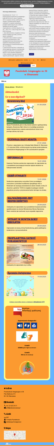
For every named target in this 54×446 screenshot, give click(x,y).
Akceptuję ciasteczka (27, 6)
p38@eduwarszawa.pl (12, 408)
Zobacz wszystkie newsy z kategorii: (27, 302)
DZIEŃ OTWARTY (17, 175)
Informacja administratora (27, 63)
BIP (6, 417)
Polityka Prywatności (12, 420)
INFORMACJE (15, 157)
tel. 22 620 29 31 (10, 406)
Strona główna (12, 60)
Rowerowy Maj (16, 101)
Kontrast (43, 60)
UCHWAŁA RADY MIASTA (22, 139)
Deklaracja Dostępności (12, 422)
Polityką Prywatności (42, 1)
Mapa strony (19, 60)
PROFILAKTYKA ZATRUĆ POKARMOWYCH (22, 239)
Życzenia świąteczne (19, 273)
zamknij (31, 54)
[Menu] (27, 81)
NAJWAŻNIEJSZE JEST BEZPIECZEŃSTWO (20, 199)
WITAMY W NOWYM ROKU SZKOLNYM (22, 220)
